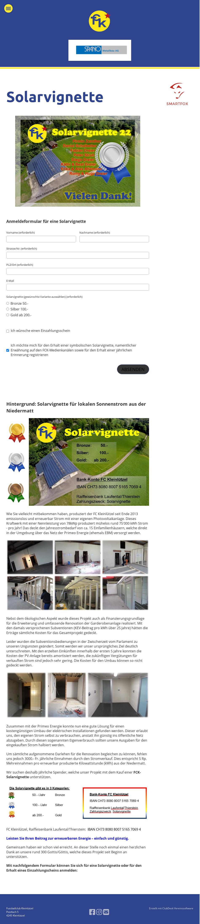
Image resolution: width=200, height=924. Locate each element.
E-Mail (10, 281)
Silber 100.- (17, 309)
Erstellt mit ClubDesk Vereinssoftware (171, 908)
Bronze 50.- (17, 303)
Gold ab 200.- (18, 315)
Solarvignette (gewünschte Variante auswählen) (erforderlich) (44, 297)
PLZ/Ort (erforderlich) (19, 265)
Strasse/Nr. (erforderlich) (21, 248)
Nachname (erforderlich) (94, 232)
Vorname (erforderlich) (20, 232)
